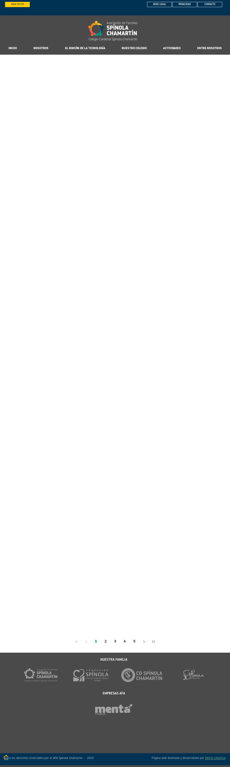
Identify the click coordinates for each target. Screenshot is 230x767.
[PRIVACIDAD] (184, 4)
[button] (134, 48)
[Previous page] (86, 641)
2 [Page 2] (105, 641)
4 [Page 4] (124, 641)
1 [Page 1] (96, 641)
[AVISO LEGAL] (159, 4)
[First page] (76, 641)
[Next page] (144, 641)
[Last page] (153, 641)
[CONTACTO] (209, 4)
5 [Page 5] (134, 641)
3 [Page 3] (115, 641)
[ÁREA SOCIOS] (17, 4)
